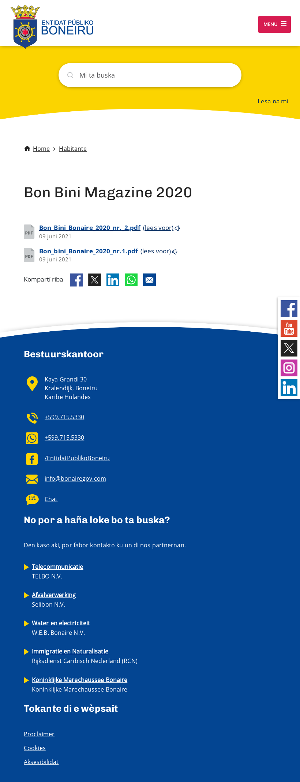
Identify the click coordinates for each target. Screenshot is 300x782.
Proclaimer (39, 734)
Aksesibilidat (41, 762)
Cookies (35, 748)
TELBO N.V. (57, 571)
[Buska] (150, 75)
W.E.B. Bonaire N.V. (61, 628)
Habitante (73, 149)
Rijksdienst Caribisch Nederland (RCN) (85, 656)
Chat (51, 499)
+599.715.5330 (64, 417)
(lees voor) (158, 227)
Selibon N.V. (54, 599)
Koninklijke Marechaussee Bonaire (79, 684)
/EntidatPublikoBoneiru (77, 458)
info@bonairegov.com (75, 478)
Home (41, 149)
